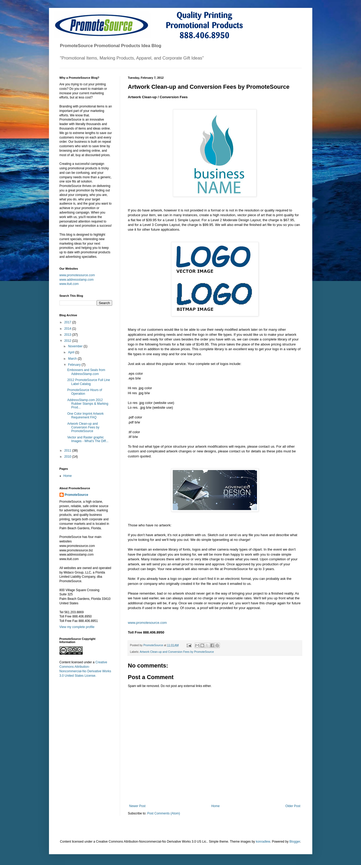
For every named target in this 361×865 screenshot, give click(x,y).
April (71, 352)
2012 (68, 341)
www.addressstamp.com (77, 279)
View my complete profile (77, 627)
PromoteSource (76, 495)
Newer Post (137, 806)
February (74, 365)
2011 (68, 450)
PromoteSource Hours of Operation (84, 392)
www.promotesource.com (147, 623)
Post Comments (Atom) (163, 813)
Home (215, 806)
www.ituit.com (69, 284)
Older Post (292, 806)
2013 (68, 335)
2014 (68, 328)
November (75, 346)
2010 (68, 456)
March (73, 358)
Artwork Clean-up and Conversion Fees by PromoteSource (177, 651)
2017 (68, 322)
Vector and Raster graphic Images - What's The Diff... (87, 439)
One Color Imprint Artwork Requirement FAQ (85, 415)
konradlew (263, 841)
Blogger (294, 841)
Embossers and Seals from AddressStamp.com (86, 371)
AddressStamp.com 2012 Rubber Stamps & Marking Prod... (87, 403)
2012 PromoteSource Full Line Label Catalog (88, 381)
